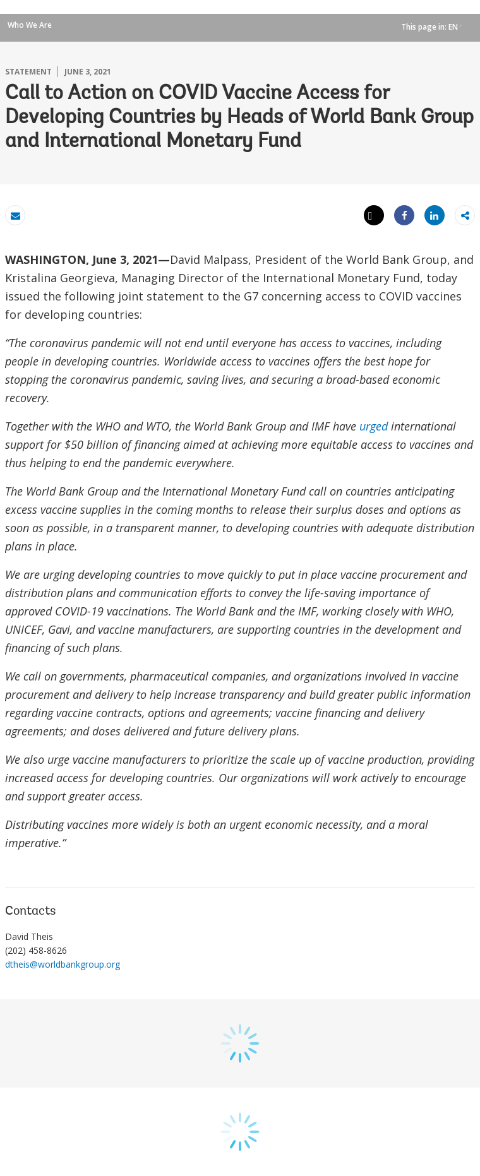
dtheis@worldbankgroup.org (62, 964)
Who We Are (30, 25)
